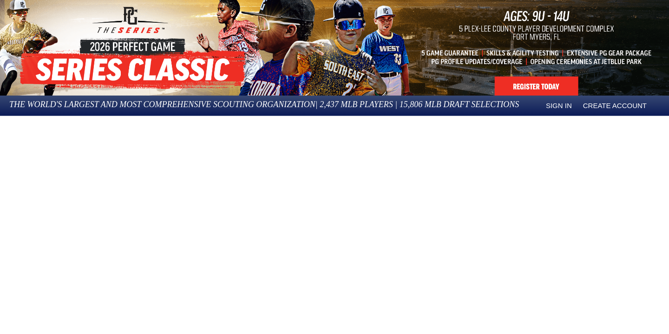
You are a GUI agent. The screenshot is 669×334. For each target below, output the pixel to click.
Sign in (559, 105)
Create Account (615, 105)
